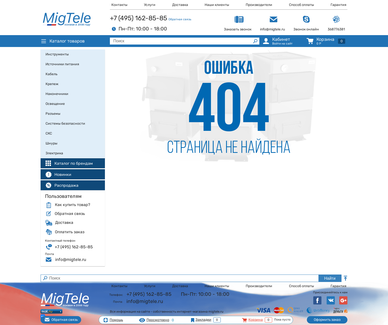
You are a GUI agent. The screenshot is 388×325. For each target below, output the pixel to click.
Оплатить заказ (69, 232)
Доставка (180, 5)
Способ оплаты (301, 5)
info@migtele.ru (70, 259)
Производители (259, 5)
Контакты (119, 5)
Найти (330, 278)
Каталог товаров (63, 41)
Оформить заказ (327, 320)
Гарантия (338, 5)
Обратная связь (180, 19)
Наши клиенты (217, 5)
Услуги (149, 5)
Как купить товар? (72, 205)
